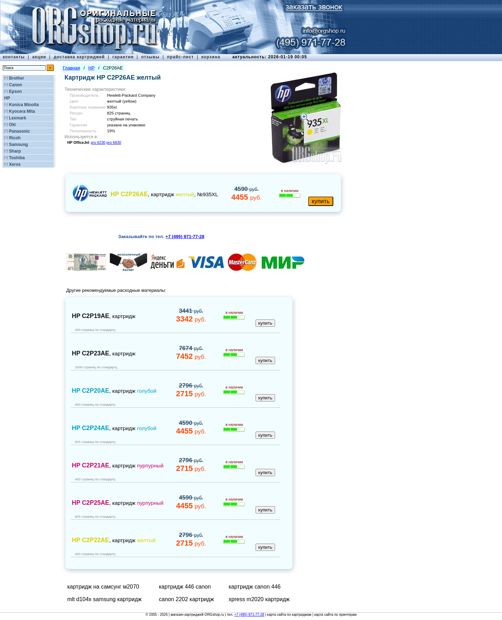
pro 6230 (98, 142)
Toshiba (17, 157)
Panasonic (19, 131)
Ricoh (15, 137)
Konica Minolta (24, 104)
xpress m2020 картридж (259, 599)
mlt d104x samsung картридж (104, 599)
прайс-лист (180, 56)
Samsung (18, 144)
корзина (210, 56)
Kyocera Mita (22, 111)
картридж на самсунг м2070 (103, 587)
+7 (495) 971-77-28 (249, 615)
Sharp (15, 151)
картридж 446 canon (185, 587)
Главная (71, 68)
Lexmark (17, 118)
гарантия (123, 56)
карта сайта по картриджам (289, 615)
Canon (15, 84)
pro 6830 (113, 142)
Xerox (15, 164)
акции (39, 56)
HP (7, 98)
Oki (12, 124)
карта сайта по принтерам (335, 615)
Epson (15, 91)
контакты (14, 56)
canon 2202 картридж (186, 599)
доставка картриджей (79, 56)
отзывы (150, 56)
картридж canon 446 (255, 587)
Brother (16, 78)
